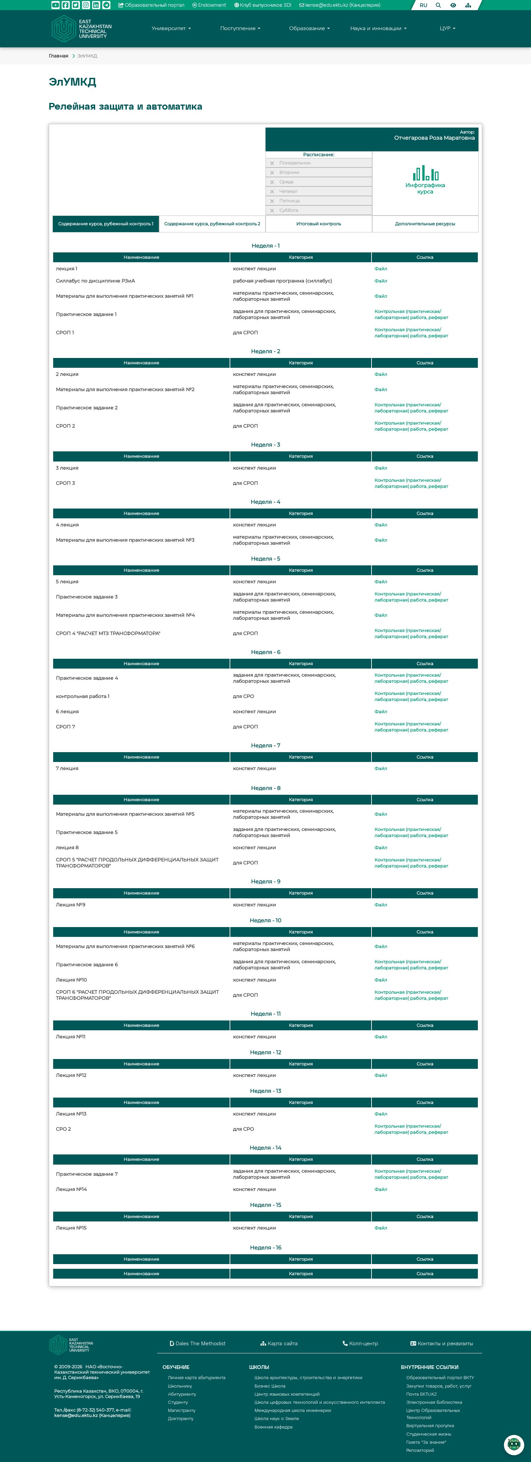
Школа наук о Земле (277, 1419)
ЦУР (445, 28)
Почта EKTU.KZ (421, 1394)
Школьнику (180, 1386)
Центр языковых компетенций (287, 1394)
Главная (59, 56)
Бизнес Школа (270, 1386)
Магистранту (181, 1411)
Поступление (238, 28)
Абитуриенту (182, 1394)
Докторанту (180, 1419)
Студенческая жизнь (428, 1434)
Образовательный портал (152, 5)
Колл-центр (360, 1343)
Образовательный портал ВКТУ (440, 1378)
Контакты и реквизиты (441, 1343)
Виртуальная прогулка (430, 1426)
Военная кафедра (274, 1427)
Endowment (209, 5)
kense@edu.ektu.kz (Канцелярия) (339, 5)
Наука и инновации (376, 28)
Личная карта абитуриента (197, 1378)
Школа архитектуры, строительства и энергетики (308, 1378)
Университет (169, 28)
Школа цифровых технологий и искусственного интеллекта (320, 1402)
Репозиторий (420, 1450)
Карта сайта (279, 1343)
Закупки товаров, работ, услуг (438, 1386)
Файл (381, 268)
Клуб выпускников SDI (263, 5)
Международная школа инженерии (293, 1411)
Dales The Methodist (198, 1343)
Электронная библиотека (434, 1402)
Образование (307, 28)
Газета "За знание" (426, 1442)
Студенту (178, 1402)
